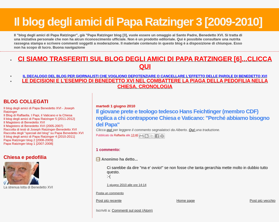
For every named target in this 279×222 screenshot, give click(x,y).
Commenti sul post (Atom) (132, 210)
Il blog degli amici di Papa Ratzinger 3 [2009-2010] (138, 21)
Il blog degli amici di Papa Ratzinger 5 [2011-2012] (39, 118)
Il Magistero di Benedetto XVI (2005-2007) (33, 126)
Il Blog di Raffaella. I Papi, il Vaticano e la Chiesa (38, 115)
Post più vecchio (262, 201)
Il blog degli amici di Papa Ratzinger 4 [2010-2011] (39, 136)
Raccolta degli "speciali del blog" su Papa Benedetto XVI (44, 133)
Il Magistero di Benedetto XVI (24, 122)
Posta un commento (110, 193)
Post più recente (109, 201)
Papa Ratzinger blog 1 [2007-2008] (28, 143)
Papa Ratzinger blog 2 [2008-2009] (28, 140)
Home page (186, 201)
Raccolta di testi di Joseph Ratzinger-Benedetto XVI (40, 129)
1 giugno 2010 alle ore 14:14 (126, 185)
